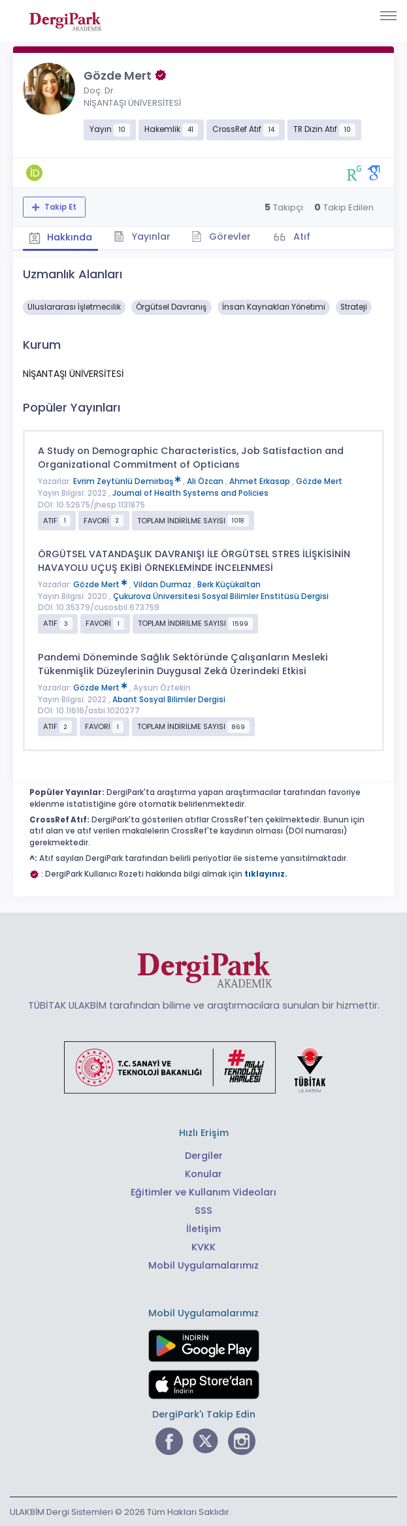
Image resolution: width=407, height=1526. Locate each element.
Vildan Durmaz (163, 584)
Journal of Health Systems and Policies (190, 492)
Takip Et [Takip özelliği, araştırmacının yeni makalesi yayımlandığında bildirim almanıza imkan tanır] (59, 207)
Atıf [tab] (306, 235)
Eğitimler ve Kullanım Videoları (203, 1191)
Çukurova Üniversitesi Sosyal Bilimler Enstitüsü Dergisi (221, 595)
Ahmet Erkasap (260, 481)
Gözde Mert (319, 481)
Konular (203, 1173)
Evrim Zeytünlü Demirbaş (128, 481)
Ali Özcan (206, 481)
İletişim (203, 1228)
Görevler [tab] (225, 235)
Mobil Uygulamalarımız (203, 1264)
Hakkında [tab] (61, 237)
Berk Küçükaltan (229, 584)
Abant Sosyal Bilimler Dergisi (168, 698)
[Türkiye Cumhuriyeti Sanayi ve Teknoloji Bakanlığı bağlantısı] (203, 1065)
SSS (203, 1209)
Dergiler (204, 1154)
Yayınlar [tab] (144, 235)
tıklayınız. (265, 873)
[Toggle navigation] (388, 16)
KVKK (203, 1246)
